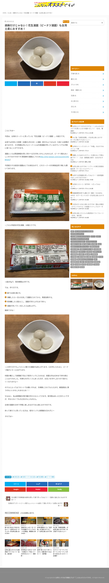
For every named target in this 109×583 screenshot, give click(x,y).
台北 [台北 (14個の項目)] (99, 244)
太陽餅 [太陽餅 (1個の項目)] (89, 256)
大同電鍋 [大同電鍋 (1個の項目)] (73, 256)
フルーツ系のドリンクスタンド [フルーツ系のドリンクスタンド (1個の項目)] (79, 239)
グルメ (75, 84)
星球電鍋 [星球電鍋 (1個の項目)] (73, 259)
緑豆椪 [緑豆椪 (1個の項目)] (84, 264)
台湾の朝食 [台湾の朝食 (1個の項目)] (74, 251)
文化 (73, 106)
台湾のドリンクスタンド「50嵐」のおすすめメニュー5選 (87, 147)
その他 (75, 112)
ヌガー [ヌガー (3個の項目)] (98, 236)
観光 (74, 79)
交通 (73, 95)
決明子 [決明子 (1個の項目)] (82, 262)
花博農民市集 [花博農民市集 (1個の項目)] (75, 267)
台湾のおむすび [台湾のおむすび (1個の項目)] (94, 246)
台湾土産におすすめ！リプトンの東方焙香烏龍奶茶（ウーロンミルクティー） (87, 167)
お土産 (9, 477)
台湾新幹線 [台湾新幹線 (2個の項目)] (74, 254)
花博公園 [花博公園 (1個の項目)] (96, 264)
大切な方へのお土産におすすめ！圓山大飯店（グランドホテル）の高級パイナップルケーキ (87, 205)
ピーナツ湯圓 (50, 477)
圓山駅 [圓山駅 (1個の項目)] (87, 254)
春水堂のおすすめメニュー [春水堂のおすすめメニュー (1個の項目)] (85, 259)
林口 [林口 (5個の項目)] (95, 259)
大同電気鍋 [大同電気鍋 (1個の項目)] (94, 254)
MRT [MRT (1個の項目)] (72, 231)
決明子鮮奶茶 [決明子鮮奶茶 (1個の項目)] (89, 262)
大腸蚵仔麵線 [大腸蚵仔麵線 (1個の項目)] (81, 256)
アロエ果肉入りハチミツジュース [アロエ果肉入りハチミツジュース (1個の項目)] (80, 236)
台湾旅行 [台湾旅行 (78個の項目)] (81, 254)
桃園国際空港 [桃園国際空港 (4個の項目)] (75, 262)
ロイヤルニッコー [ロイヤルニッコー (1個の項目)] (91, 241)
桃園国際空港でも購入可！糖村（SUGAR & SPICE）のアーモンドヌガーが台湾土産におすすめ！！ (87, 195)
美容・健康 (76, 90)
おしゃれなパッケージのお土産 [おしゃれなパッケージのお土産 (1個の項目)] (84, 231)
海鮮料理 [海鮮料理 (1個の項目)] (97, 262)
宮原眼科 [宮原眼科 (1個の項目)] (94, 256)
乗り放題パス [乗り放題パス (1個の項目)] (86, 244)
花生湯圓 (40, 477)
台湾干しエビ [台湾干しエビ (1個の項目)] (97, 251)
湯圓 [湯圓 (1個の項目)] (72, 264)
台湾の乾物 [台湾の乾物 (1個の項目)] (97, 249)
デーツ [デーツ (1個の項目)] (93, 236)
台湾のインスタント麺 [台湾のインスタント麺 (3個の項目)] (86, 249)
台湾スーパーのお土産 (28, 477)
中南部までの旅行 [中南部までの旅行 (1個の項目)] (76, 244)
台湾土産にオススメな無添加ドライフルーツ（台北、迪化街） (87, 214)
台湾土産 (16, 477)
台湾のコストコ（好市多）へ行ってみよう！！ (85, 185)
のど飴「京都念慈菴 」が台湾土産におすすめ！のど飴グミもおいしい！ (86, 138)
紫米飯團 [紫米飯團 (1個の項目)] (77, 264)
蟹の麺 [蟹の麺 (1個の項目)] (82, 267)
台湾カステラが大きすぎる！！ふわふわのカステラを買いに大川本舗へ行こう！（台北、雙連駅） (87, 128)
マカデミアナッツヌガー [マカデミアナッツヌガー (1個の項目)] (78, 241)
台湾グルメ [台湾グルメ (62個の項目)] (82, 251)
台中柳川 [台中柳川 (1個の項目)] (94, 244)
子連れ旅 (75, 73)
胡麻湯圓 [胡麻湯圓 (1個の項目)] (89, 264)
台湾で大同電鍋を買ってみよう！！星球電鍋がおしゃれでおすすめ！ (87, 176)
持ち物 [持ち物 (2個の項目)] (101, 256)
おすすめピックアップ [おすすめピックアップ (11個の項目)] (77, 234)
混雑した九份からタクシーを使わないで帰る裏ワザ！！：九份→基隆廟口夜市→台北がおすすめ (87, 157)
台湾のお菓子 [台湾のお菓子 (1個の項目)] (75, 249)
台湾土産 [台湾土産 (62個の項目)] (89, 251)
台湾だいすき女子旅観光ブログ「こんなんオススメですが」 (74, 578)
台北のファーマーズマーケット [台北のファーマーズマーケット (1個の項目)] (79, 246)
